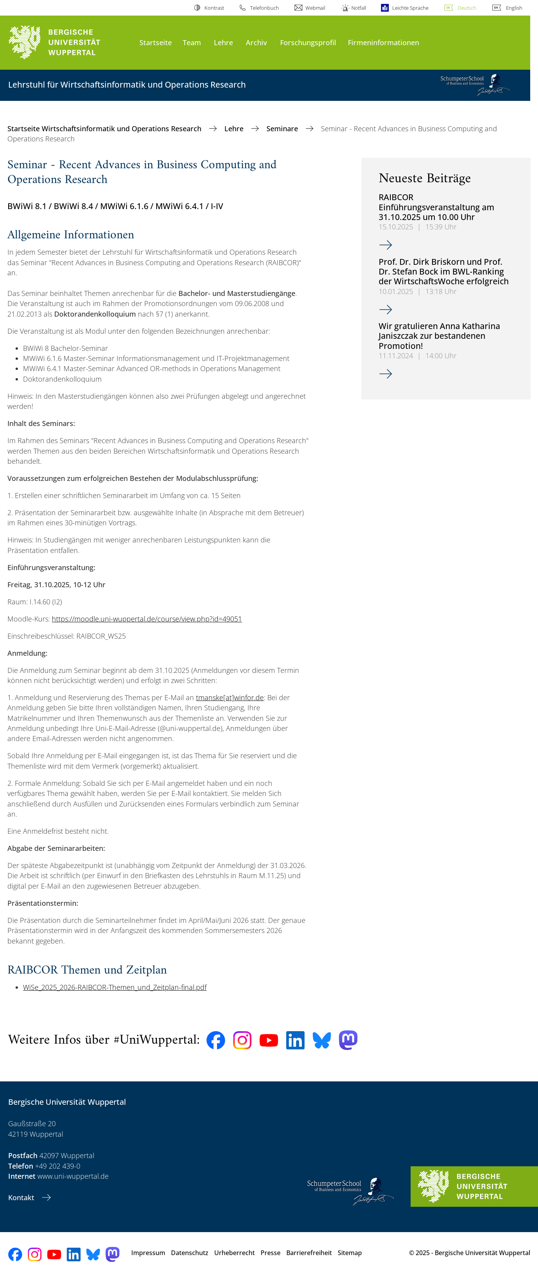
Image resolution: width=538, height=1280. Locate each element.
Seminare (283, 128)
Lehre (223, 42)
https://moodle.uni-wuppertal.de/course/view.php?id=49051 (147, 618)
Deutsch (467, 7)
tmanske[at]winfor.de (230, 697)
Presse (270, 1252)
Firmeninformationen (383, 42)
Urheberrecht (234, 1252)
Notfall (358, 7)
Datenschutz (189, 1252)
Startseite (155, 42)
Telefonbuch (264, 7)
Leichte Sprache (410, 7)
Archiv (256, 42)
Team (192, 42)
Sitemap (350, 1252)
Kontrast (214, 7)
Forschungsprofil (308, 42)
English (514, 7)
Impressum (148, 1252)
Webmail (315, 7)
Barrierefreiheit (309, 1252)
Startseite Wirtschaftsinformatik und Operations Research (105, 128)
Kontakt (22, 1197)
